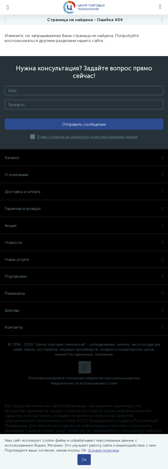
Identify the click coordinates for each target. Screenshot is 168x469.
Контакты (84, 327)
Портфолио (84, 276)
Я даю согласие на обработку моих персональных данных (87, 137)
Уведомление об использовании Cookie (84, 383)
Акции (84, 225)
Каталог (84, 157)
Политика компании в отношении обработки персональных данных (84, 378)
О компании (84, 174)
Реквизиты (84, 293)
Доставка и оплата (84, 191)
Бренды (84, 310)
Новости (84, 242)
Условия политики (103, 450)
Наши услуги (84, 259)
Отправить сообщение (84, 124)
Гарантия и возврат (84, 208)
